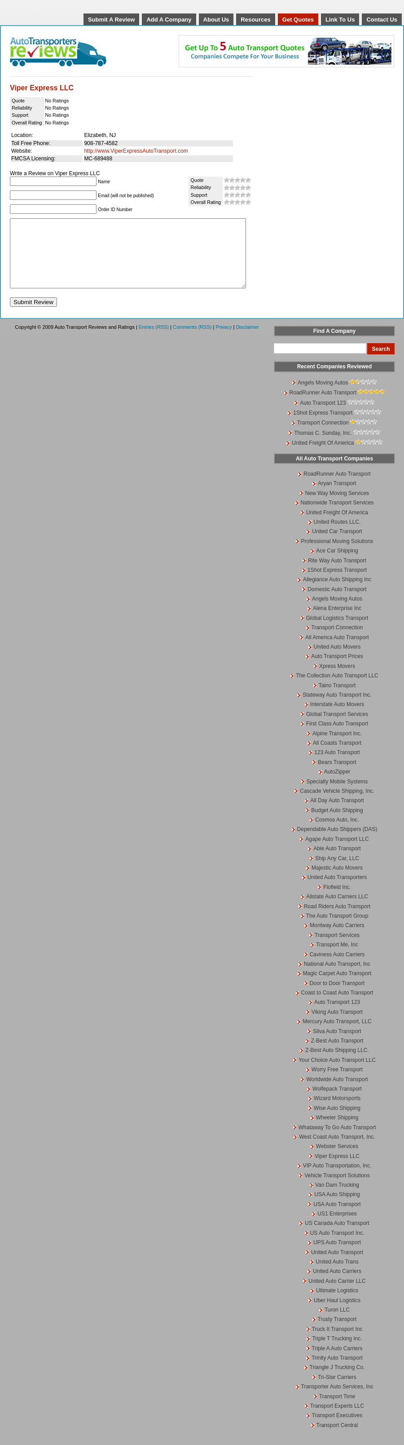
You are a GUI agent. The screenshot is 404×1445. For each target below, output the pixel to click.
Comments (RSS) (192, 340)
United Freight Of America (323, 456)
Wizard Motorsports (337, 1112)
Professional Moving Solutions (337, 555)
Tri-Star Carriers (337, 1391)
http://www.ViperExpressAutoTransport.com (136, 151)
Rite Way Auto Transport (337, 574)
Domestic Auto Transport (336, 603)
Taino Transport (337, 699)
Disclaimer (247, 340)
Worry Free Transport (337, 1083)
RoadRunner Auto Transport (323, 406)
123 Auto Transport (337, 766)
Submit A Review (111, 19)
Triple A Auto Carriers (337, 1362)
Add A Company (168, 19)
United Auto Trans (337, 1275)
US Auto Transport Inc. (337, 1246)
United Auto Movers (337, 660)
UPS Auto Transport (337, 1256)
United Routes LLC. (337, 535)
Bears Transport (337, 776)
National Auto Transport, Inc (337, 977)
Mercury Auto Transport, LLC (337, 1035)
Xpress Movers (337, 679)
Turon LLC (337, 1323)
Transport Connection (323, 436)
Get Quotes (298, 19)
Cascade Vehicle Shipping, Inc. (337, 804)
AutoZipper (337, 785)
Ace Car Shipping (337, 564)
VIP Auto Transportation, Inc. (337, 1179)
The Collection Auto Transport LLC (337, 689)
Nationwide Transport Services (337, 516)
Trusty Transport (337, 1333)
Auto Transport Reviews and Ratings (81, 51)
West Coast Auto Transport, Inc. (337, 1150)
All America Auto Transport (337, 651)
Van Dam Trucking (337, 1198)
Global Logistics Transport (337, 631)
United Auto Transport (337, 1266)
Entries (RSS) (154, 340)
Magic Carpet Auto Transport (337, 987)
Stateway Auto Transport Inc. (337, 708)
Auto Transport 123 (323, 416)
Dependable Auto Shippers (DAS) (337, 843)
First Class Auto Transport (337, 737)
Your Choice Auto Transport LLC (337, 1073)
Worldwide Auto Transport (337, 1093)
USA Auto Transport (336, 1218)
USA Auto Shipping (337, 1208)
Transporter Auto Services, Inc (337, 1400)
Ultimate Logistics (337, 1304)
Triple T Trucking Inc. (337, 1352)
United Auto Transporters (337, 891)
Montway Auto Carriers (337, 939)
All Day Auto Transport (337, 814)
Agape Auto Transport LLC (337, 852)
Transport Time (337, 1410)
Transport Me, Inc (337, 958)
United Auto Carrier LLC (336, 1294)
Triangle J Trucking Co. (337, 1381)
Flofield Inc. (337, 900)
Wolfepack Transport (337, 1102)
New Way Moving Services (337, 507)
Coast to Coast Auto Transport (337, 1006)
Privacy (223, 340)
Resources (255, 19)
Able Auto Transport (336, 862)
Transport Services (337, 949)
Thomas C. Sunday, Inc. (322, 446)
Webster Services (337, 1160)
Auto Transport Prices (337, 670)
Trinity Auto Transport (337, 1371)
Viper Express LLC (337, 1170)
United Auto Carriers (337, 1284)
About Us (216, 19)
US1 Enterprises (336, 1227)
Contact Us (381, 19)
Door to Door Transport (337, 997)
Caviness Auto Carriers (337, 968)
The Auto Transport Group (337, 929)
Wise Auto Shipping (337, 1121)
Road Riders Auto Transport (337, 920)
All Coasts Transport (337, 756)
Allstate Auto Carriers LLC (337, 910)
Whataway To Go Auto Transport (337, 1141)
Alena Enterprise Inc (337, 622)
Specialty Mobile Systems (337, 795)
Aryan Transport (337, 497)
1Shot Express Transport (322, 426)
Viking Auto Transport (337, 1025)
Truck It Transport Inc (337, 1342)
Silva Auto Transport (337, 1045)
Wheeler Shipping (337, 1131)
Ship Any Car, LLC (337, 872)
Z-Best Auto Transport (337, 1054)
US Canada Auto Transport (337, 1236)
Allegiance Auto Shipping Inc (337, 593)
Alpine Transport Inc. (337, 747)
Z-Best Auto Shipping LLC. (337, 1064)
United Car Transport (337, 545)
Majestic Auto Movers (337, 881)
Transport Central (337, 1439)
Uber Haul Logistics (337, 1314)
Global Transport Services (337, 728)
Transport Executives (337, 1429)
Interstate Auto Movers (337, 718)
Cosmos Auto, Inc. (337, 833)
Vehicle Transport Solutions (336, 1189)
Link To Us (340, 19)
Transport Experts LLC (337, 1419)
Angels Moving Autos (323, 396)
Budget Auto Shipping (337, 824)
